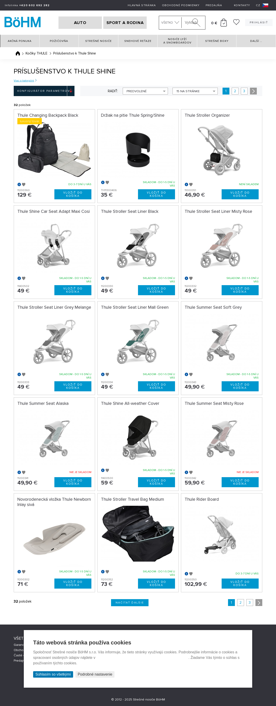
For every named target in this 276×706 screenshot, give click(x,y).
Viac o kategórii (24, 80)
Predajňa (214, 5)
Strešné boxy (216, 41)
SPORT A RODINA (125, 22)
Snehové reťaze (137, 41)
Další (256, 41)
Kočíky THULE (37, 53)
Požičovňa (59, 41)
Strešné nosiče (98, 41)
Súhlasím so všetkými (53, 674)
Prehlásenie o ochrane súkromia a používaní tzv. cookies (142, 658)
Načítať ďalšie (130, 602)
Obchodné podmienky (181, 5)
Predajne (20, 661)
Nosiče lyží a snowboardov (177, 41)
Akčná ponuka (20, 41)
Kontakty (242, 5)
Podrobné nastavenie (95, 674)
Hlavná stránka (142, 5)
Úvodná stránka (18, 53)
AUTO (80, 22)
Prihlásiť (259, 22)
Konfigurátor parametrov (43, 91)
